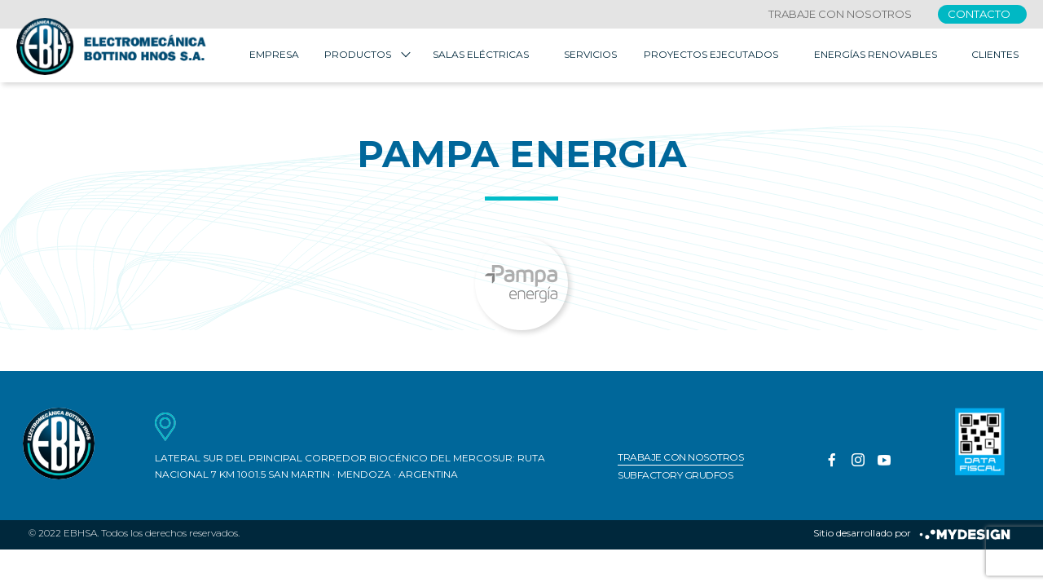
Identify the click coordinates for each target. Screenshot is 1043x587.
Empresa (274, 56)
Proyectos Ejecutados (711, 56)
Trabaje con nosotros (840, 13)
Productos (357, 56)
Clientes (995, 56)
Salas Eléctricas (481, 56)
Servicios (590, 56)
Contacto (979, 13)
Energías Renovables (875, 56)
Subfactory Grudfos (675, 478)
